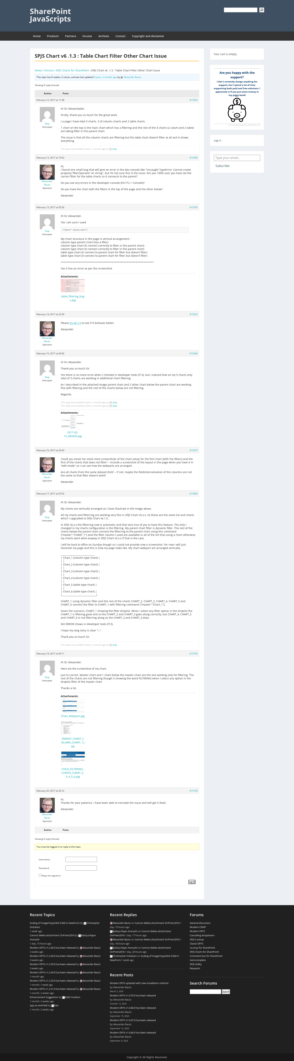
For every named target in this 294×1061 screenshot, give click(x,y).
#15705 (194, 653)
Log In (192, 881)
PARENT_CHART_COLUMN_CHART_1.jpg (73, 742)
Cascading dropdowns (202, 935)
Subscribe (222, 166)
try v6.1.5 (75, 323)
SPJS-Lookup (197, 939)
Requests (195, 968)
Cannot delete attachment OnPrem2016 (52, 935)
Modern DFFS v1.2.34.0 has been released (53, 972)
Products (53, 36)
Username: (44, 859)
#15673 (194, 450)
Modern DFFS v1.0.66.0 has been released (133, 1032)
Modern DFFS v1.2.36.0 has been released (53, 947)
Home (37, 36)
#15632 (194, 314)
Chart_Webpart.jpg (73, 716)
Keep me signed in (51, 875)
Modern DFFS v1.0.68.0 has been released (133, 1007)
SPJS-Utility (196, 964)
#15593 (194, 207)
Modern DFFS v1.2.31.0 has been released (53, 989)
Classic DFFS (196, 943)
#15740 (194, 790)
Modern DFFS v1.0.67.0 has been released (133, 1020)
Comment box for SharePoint (206, 956)
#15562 (194, 100)
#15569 (194, 157)
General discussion (200, 923)
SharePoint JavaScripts (50, 15)
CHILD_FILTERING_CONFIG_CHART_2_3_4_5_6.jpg (72, 772)
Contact (121, 36)
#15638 (194, 353)
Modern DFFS (197, 931)
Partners (70, 36)
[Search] (261, 9)
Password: (44, 868)
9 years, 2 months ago (105, 77)
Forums (87, 36)
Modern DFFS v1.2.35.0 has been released (53, 964)
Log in (217, 140)
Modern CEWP (198, 927)
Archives (103, 36)
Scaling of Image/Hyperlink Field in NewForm (55, 923)
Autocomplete (198, 960)
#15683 (194, 493)
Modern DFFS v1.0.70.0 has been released (133, 995)
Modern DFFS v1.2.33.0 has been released (53, 980)
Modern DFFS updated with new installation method (139, 983)
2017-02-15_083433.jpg (73, 434)
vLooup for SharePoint (202, 947)
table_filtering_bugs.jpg (72, 298)
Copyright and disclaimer (148, 36)
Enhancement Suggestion (44, 997)
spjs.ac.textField (38, 1005)
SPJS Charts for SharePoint (72, 70)
